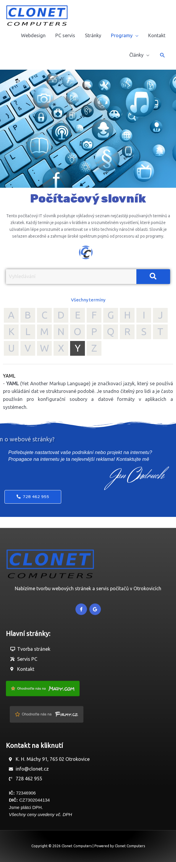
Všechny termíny (88, 299)
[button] (162, 55)
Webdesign (33, 35)
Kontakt (156, 35)
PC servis (65, 35)
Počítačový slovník (88, 198)
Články (136, 55)
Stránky (93, 35)
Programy (122, 35)
